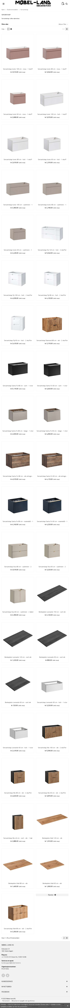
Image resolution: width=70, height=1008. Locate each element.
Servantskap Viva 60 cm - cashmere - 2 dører (17, 612)
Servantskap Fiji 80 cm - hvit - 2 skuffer (52, 295)
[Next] (66, 29)
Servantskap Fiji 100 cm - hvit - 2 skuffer (18, 295)
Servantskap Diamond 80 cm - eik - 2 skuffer (52, 340)
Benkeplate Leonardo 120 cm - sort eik (17, 657)
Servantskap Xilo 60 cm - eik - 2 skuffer (52, 793)
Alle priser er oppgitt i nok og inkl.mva (23, 1001)
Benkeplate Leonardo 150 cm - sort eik (52, 612)
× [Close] (67, 1005)
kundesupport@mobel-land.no (11, 963)
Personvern (6, 1001)
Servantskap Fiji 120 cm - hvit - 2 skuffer (52, 250)
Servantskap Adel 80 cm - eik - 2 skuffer (18, 928)
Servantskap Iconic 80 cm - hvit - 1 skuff (18, 159)
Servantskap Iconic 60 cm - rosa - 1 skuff (17, 114)
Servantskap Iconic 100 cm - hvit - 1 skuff (52, 114)
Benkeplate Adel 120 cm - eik (52, 838)
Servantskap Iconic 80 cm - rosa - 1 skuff (52, 69)
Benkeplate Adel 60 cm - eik (52, 883)
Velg (4, 29)
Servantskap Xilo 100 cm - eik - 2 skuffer (52, 747)
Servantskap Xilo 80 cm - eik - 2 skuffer (18, 793)
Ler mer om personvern (20, 1006)
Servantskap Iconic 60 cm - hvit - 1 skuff (52, 159)
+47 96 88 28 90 (7, 957)
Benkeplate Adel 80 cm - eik (17, 883)
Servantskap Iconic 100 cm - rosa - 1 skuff (18, 69)
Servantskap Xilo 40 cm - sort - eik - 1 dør (17, 838)
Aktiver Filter (63, 24)
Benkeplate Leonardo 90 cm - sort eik (52, 657)
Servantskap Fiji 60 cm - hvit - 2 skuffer (18, 340)
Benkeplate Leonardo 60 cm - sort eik (18, 702)
